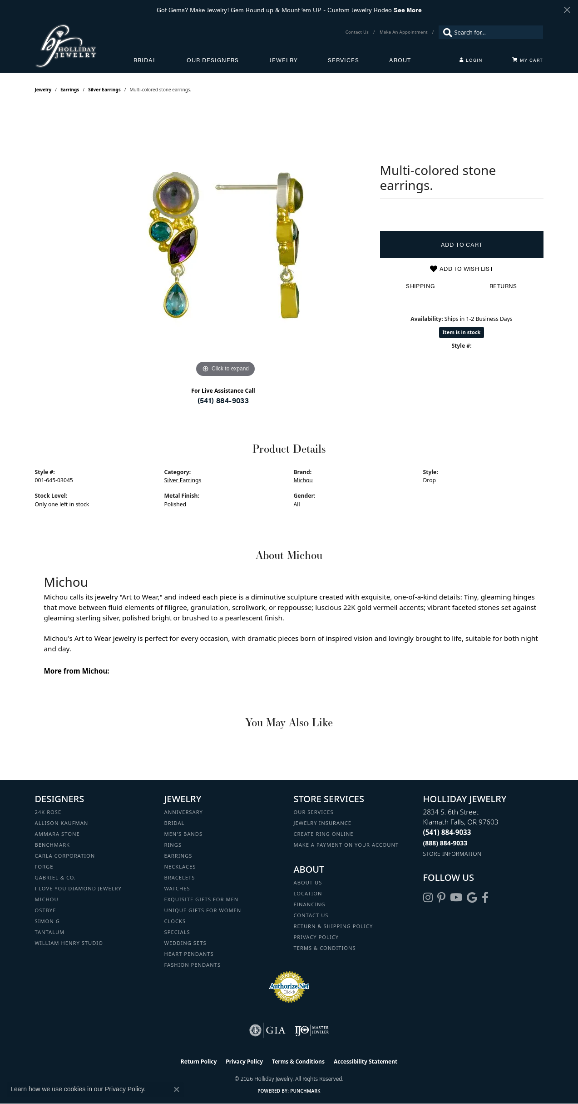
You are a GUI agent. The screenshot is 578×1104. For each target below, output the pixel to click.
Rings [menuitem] (173, 844)
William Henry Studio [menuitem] (69, 942)
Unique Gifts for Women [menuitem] (203, 910)
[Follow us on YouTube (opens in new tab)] (456, 897)
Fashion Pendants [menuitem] (192, 964)
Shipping (420, 286)
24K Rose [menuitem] (48, 812)
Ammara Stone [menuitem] (57, 833)
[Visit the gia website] (267, 1030)
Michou (303, 480)
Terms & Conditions (325, 947)
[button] (470, 60)
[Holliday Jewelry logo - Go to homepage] (84, 45)
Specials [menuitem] (177, 932)
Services (343, 60)
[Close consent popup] (176, 1089)
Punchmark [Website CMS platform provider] (305, 1091)
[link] (358, 32)
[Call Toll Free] (445, 843)
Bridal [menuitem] (174, 822)
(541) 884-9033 (223, 400)
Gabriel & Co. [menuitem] (55, 877)
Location (308, 893)
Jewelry (283, 60)
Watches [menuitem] (177, 888)
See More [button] (408, 9)
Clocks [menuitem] (175, 921)
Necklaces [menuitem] (180, 866)
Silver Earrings (104, 89)
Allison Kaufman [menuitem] (62, 822)
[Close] (567, 9)
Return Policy (199, 1061)
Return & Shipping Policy (333, 926)
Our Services (314, 812)
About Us (308, 882)
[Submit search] (445, 32)
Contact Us (311, 915)
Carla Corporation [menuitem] (65, 855)
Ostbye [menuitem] (45, 910)
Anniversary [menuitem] (183, 812)
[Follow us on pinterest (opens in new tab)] (441, 897)
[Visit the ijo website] (312, 1030)
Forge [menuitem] (44, 866)
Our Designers (213, 60)
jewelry (43, 89)
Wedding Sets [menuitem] (185, 942)
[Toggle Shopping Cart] (527, 60)
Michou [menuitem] (47, 899)
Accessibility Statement (365, 1061)
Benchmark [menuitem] (52, 844)
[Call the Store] (447, 832)
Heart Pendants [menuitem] (189, 953)
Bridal (145, 60)
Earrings (69, 89)
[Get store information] (452, 854)
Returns (503, 286)
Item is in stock (462, 332)
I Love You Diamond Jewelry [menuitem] (78, 888)
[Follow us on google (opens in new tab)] (472, 897)
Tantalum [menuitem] (50, 932)
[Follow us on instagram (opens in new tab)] (428, 897)
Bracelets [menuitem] (179, 877)
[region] (225, 243)
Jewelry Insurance (322, 822)
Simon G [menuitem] (47, 921)
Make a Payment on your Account (346, 844)
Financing (310, 904)
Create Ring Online (324, 833)
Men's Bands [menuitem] (183, 833)
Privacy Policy (316, 937)
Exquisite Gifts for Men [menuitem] (201, 899)
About (400, 60)
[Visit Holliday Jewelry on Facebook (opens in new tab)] (485, 897)
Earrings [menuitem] (178, 855)
